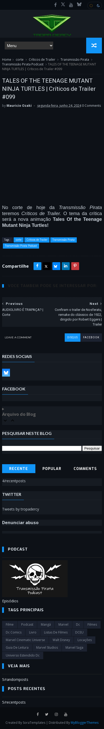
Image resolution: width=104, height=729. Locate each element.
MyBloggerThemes (84, 722)
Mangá (46, 624)
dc (78, 624)
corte (20, 59)
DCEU (79, 632)
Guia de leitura (17, 647)
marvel (63, 624)
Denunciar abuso (20, 522)
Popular (51, 468)
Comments (85, 468)
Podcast (27, 624)
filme (10, 624)
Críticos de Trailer (42, 59)
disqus (72, 337)
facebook (91, 337)
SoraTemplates (34, 722)
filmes (92, 624)
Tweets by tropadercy (20, 509)
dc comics (13, 632)
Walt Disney (61, 640)
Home (6, 59)
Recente (18, 468)
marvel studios (47, 647)
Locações (85, 640)
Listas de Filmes (56, 632)
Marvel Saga (74, 647)
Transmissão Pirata (75, 59)
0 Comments (91, 105)
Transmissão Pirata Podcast (22, 64)
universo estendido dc (23, 655)
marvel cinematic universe (25, 640)
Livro (32, 632)
